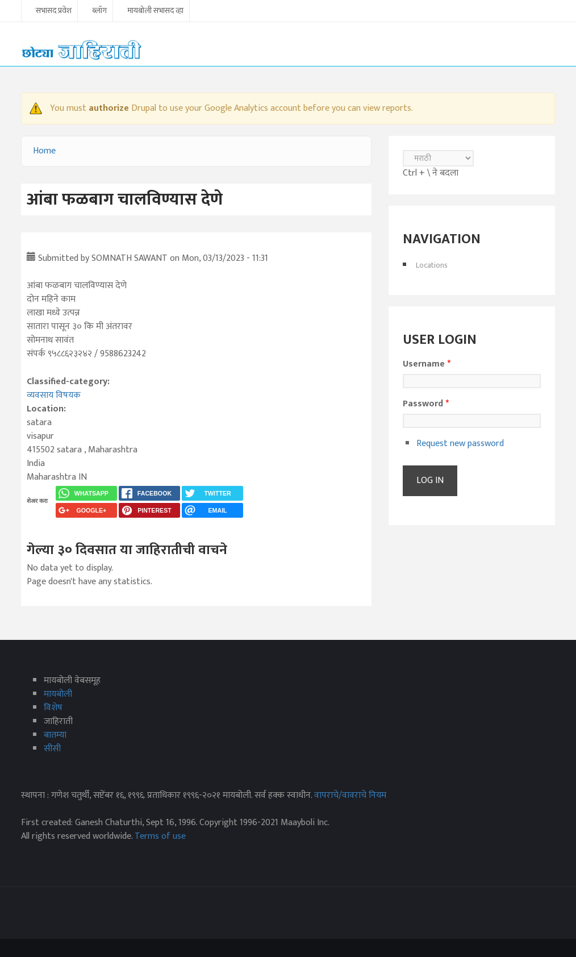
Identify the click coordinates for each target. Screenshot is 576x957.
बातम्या (55, 735)
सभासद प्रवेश (54, 11)
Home (44, 151)
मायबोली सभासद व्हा (155, 11)
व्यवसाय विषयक (54, 395)
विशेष (53, 707)
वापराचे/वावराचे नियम (350, 795)
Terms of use (160, 836)
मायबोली (58, 694)
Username (426, 364)
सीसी (52, 748)
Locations (432, 265)
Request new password (460, 443)
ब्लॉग (99, 11)
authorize (109, 108)
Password (426, 404)
